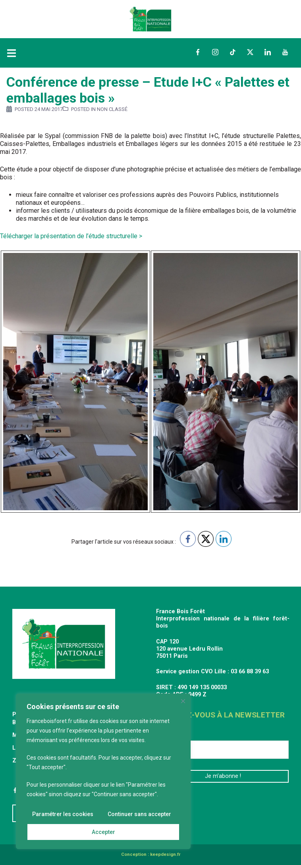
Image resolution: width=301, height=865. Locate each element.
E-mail (168, 734)
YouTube (285, 52)
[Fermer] (183, 702)
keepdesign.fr (165, 854)
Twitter (250, 52)
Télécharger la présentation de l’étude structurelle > (72, 236)
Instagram (215, 52)
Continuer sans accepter (139, 814)
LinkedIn (267, 52)
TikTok (233, 52)
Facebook (198, 52)
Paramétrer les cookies (63, 814)
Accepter (103, 832)
